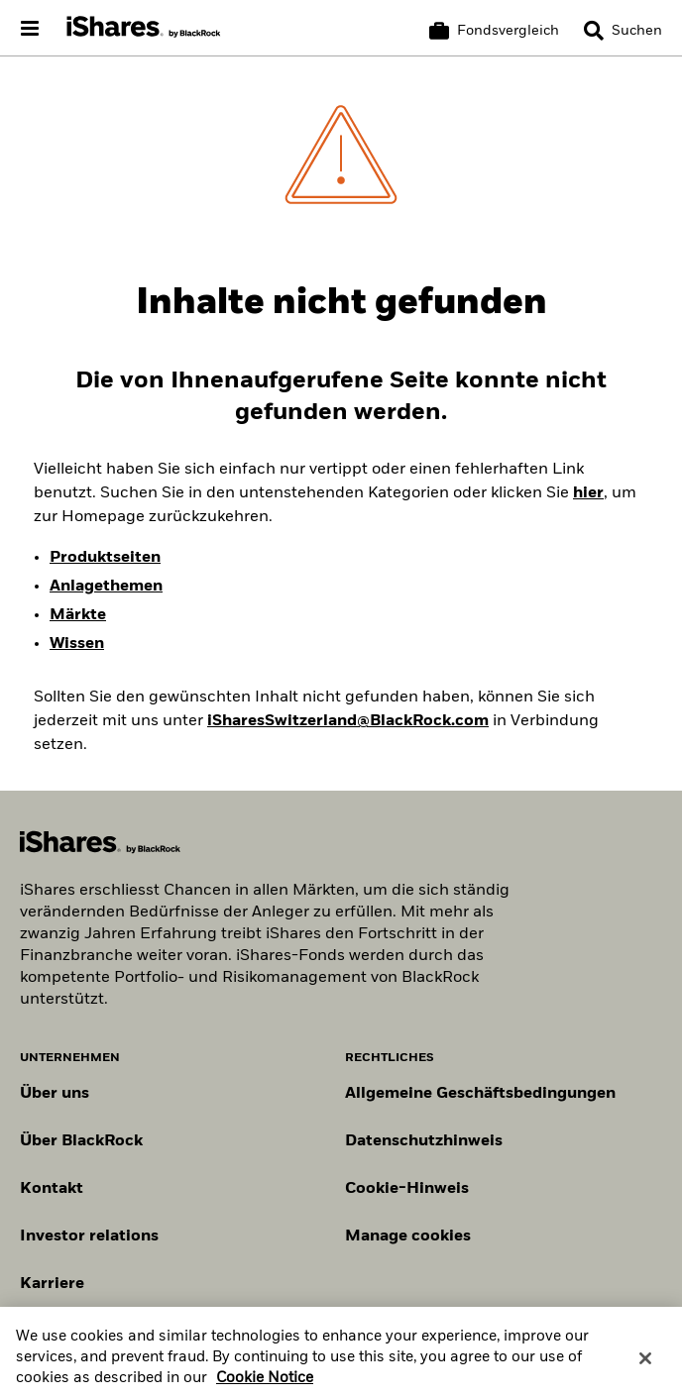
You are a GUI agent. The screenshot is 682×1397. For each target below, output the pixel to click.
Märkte (78, 615)
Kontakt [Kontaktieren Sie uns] (51, 1189)
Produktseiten (105, 558)
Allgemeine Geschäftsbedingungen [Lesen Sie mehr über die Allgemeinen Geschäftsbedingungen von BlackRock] (480, 1094)
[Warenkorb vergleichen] (494, 31)
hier (588, 493)
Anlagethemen (106, 586)
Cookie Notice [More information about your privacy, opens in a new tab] (264, 1386)
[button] (594, 31)
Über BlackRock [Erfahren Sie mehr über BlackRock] (81, 1141)
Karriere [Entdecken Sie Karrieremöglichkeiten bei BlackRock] (52, 1284)
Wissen (77, 644)
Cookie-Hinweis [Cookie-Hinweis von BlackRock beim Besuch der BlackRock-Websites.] (407, 1189)
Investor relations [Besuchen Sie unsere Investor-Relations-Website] (89, 1236)
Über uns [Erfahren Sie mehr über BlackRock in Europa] (54, 1094)
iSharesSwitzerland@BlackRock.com (348, 721)
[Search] (623, 31)
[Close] (645, 1365)
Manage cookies (408, 1236)
